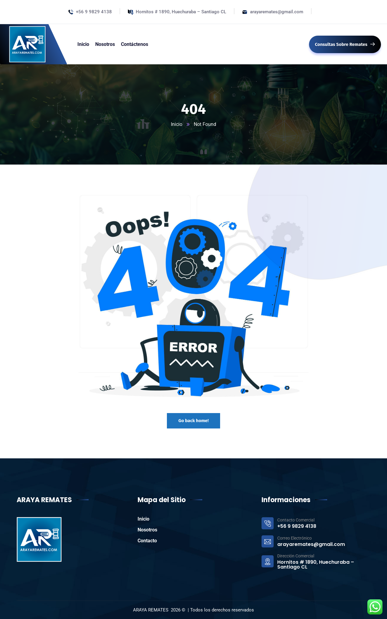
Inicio (176, 124)
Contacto (147, 541)
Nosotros (147, 530)
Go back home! (193, 420)
